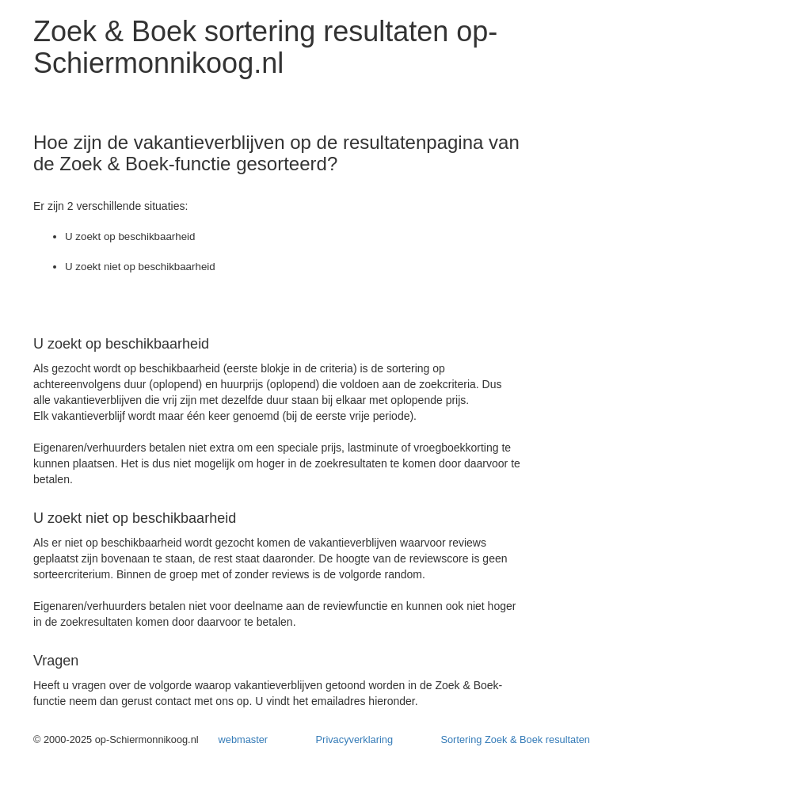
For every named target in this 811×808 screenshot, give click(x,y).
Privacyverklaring (354, 739)
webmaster (243, 739)
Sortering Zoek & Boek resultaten (515, 739)
